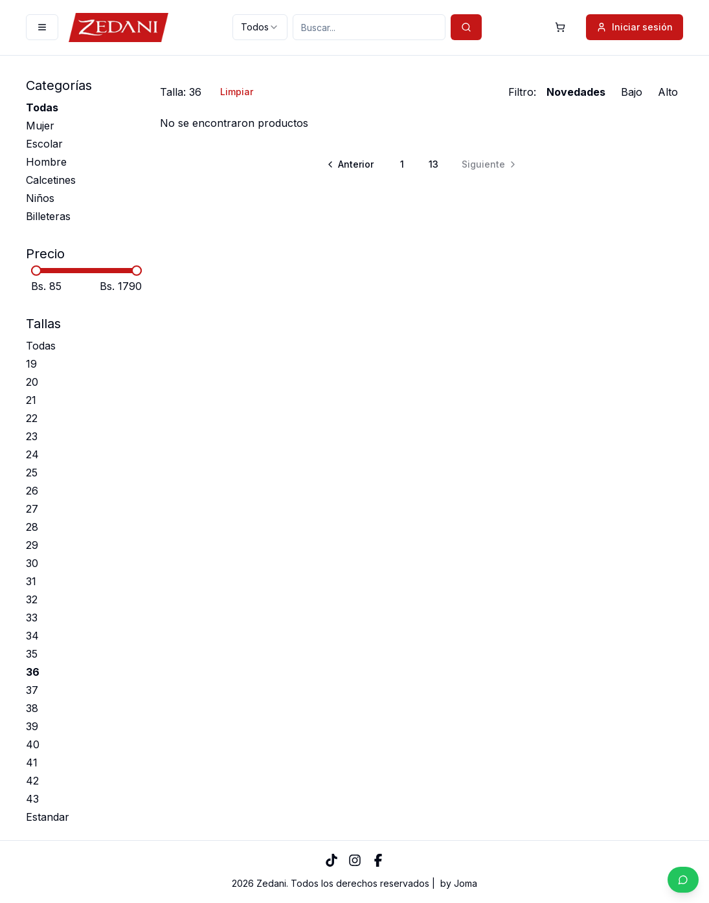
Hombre (46, 161)
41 (32, 762)
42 (32, 780)
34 (32, 635)
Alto (668, 91)
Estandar (47, 816)
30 (32, 563)
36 (32, 671)
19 (31, 363)
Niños (40, 198)
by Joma (458, 883)
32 (32, 599)
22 (32, 418)
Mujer (40, 125)
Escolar (44, 143)
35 (32, 653)
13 (433, 164)
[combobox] (259, 27)
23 (32, 436)
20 (32, 381)
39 (32, 726)
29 (32, 545)
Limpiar (236, 91)
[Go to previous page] (351, 164)
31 (31, 581)
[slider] (36, 270)
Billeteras (48, 216)
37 (32, 690)
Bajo (631, 91)
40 (32, 744)
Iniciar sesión (634, 26)
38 (32, 708)
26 (32, 490)
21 (31, 400)
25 (32, 472)
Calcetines (51, 179)
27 (32, 508)
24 (32, 454)
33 (32, 617)
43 (32, 798)
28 (32, 526)
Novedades (575, 91)
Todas (42, 107)
